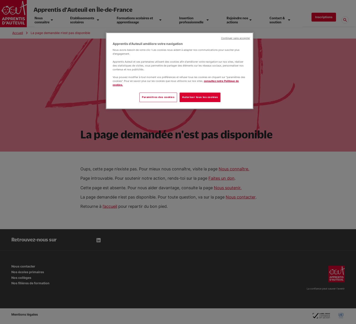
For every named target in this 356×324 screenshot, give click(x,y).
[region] (179, 70)
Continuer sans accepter (235, 38)
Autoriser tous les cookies (200, 97)
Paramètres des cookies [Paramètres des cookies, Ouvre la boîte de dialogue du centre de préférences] (158, 97)
